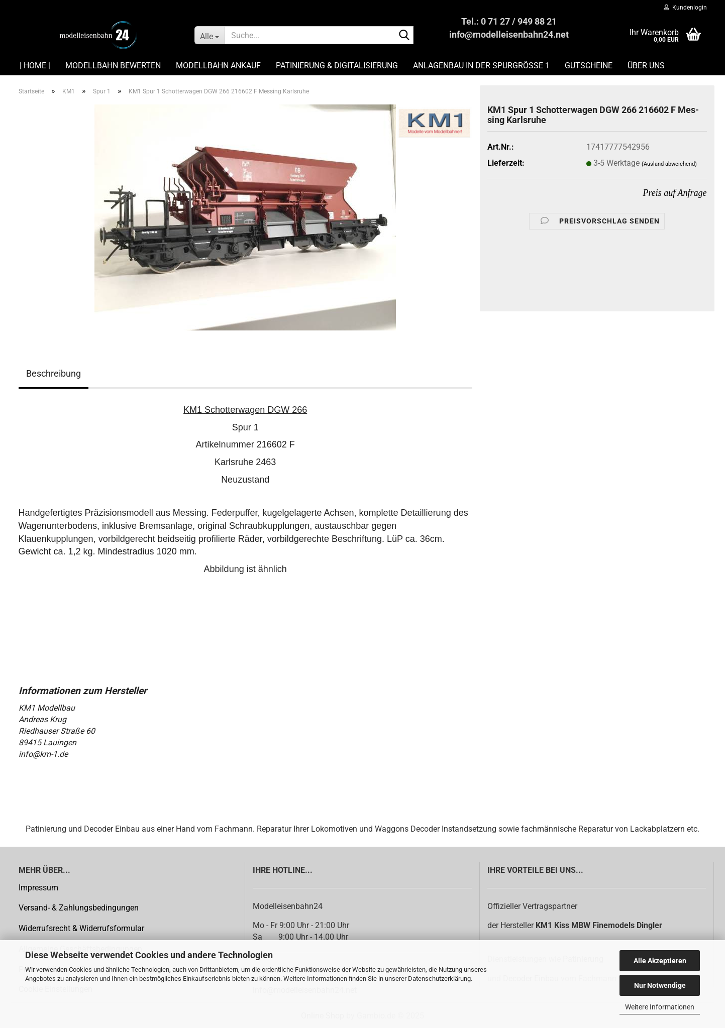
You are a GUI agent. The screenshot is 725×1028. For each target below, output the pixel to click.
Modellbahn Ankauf (218, 65)
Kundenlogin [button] (685, 7)
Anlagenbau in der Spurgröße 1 (481, 65)
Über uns (646, 65)
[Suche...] (209, 35)
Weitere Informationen (659, 1007)
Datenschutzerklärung (439, 978)
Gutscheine (588, 65)
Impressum (38, 887)
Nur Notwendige (660, 985)
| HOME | (35, 65)
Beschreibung (53, 373)
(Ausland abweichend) (669, 164)
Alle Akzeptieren (660, 961)
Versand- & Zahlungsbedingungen (79, 907)
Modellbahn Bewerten (113, 65)
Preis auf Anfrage (675, 193)
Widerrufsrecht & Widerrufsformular (81, 928)
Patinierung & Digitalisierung (337, 65)
